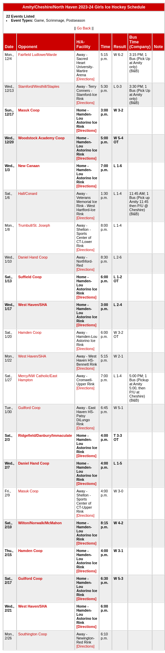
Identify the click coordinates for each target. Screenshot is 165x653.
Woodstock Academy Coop (41, 138)
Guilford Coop (29, 408)
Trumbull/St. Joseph (34, 225)
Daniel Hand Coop (33, 257)
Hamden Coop (30, 332)
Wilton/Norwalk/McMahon (40, 523)
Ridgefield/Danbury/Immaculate (45, 435)
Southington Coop (32, 634)
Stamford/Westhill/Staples (39, 86)
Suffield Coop (30, 277)
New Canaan (29, 166)
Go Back (84, 28)
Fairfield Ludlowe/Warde (37, 55)
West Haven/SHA (32, 305)
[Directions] (85, 79)
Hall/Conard (27, 193)
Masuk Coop (29, 110)
